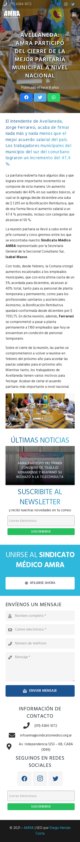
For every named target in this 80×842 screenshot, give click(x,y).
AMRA (29, 828)
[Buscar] (59, 14)
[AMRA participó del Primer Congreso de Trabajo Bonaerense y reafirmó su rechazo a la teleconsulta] (40, 465)
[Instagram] (65, 4)
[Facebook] (58, 4)
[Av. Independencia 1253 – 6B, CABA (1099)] (11, 747)
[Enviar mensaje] (40, 691)
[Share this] (26, 97)
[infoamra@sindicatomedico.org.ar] (14, 735)
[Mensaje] (40, 666)
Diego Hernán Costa (53, 830)
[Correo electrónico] (40, 630)
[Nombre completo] (40, 616)
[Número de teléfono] (40, 643)
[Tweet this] (40, 97)
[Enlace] (12, 14)
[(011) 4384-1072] (28, 726)
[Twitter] (73, 4)
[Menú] (74, 14)
